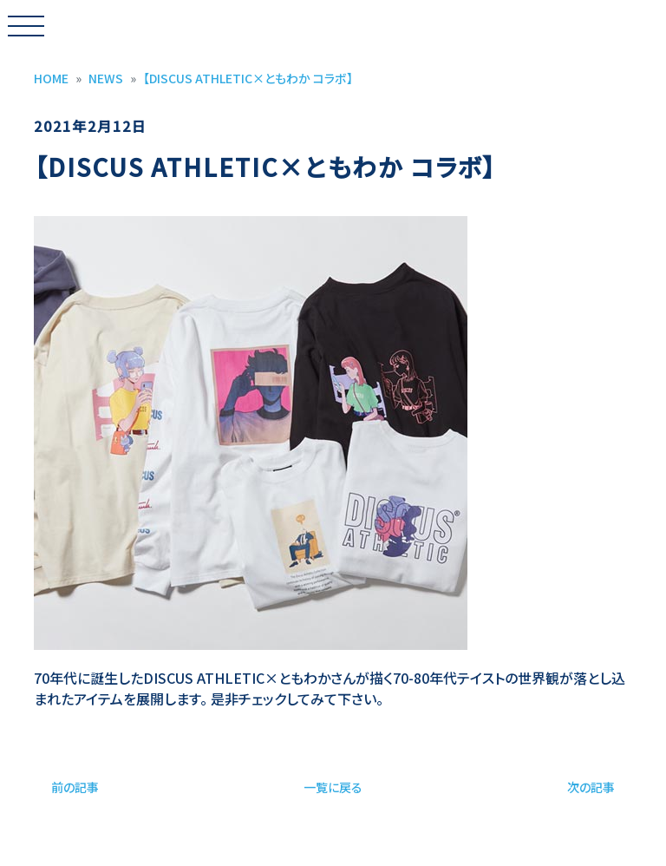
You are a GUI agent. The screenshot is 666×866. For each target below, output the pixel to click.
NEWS (105, 78)
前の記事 (75, 787)
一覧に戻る (333, 787)
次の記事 (591, 787)
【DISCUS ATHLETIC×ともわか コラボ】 (248, 78)
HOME (51, 78)
